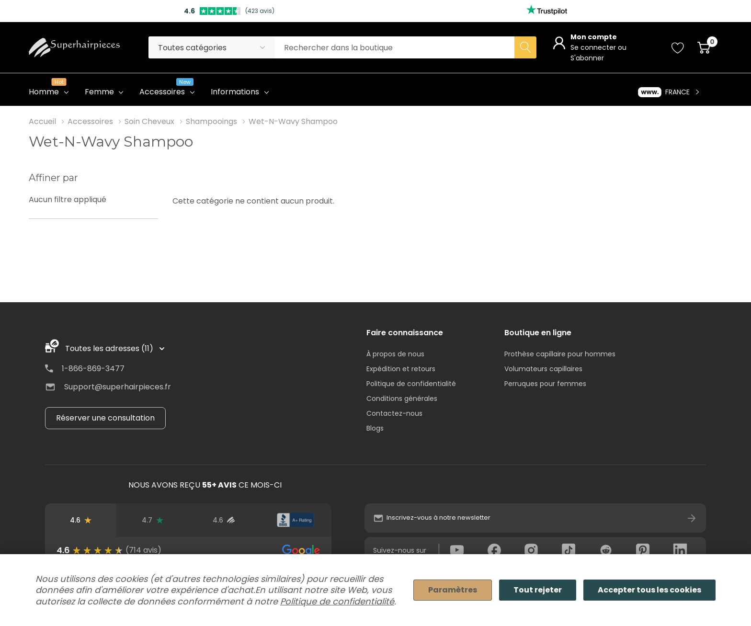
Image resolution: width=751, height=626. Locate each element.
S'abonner (587, 58)
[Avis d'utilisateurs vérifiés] (224, 520)
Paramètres (452, 589)
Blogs (375, 428)
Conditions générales (401, 398)
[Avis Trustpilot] (152, 520)
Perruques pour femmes (545, 383)
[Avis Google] (80, 520)
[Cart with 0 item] (703, 47)
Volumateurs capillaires (543, 369)
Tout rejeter (537, 589)
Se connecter (594, 47)
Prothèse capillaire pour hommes (559, 354)
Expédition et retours (400, 369)
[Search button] (525, 47)
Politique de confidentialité (411, 383)
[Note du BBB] (295, 520)
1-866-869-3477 (93, 368)
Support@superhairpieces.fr (117, 386)
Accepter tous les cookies (649, 589)
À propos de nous (395, 354)
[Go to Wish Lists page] (677, 47)
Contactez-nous (394, 413)
